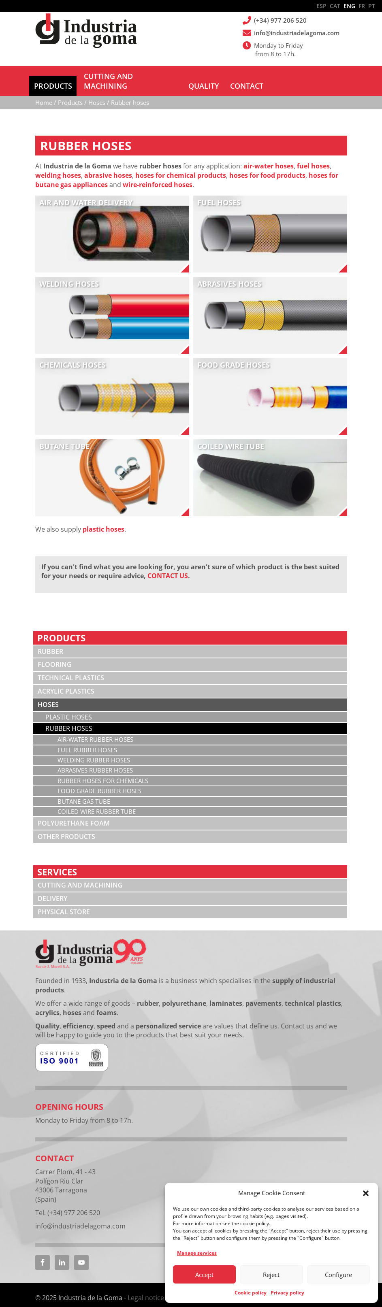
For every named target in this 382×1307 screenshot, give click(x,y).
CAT (335, 6)
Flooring (55, 654)
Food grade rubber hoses (99, 781)
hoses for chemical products (180, 165)
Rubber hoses (68, 718)
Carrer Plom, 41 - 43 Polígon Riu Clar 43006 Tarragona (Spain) (65, 1176)
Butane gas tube (84, 792)
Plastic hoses (68, 707)
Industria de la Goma (86, 31)
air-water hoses (268, 156)
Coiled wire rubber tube (97, 802)
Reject (271, 1275)
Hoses (48, 694)
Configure (338, 1275)
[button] (366, 1193)
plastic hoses (103, 519)
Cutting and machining (80, 875)
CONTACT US (167, 566)
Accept (204, 1275)
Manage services (197, 1253)
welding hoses (58, 165)
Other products (66, 826)
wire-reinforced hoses (157, 174)
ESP (321, 6)
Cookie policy (251, 1292)
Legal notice (146, 1288)
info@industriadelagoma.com (297, 33)
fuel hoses (313, 156)
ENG (349, 6)
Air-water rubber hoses (95, 730)
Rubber (50, 641)
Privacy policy (287, 1292)
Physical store (64, 902)
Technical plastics (71, 668)
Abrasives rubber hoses (95, 760)
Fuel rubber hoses (87, 740)
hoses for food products (267, 165)
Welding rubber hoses (94, 750)
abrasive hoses (108, 165)
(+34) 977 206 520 (281, 20)
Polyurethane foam (74, 813)
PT (371, 6)
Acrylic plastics (66, 681)
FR (362, 6)
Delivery (52, 888)
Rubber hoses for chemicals (103, 771)
